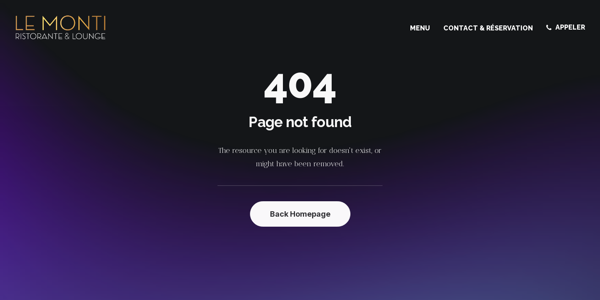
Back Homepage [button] (300, 214)
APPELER (570, 27)
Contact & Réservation (488, 28)
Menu (420, 28)
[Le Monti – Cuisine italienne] (60, 27)
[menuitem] (423, 28)
